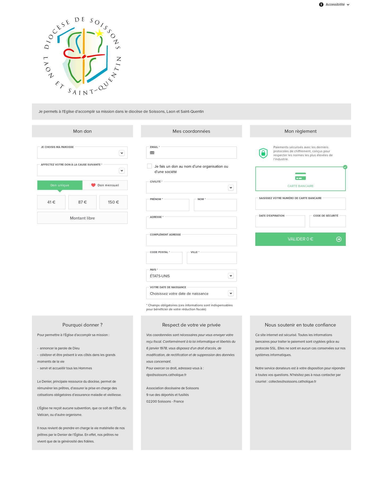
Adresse (157, 217)
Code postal (160, 252)
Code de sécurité (325, 215)
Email (155, 147)
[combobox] (82, 153)
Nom (202, 199)
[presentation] (60, 185)
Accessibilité (335, 4)
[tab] (59, 185)
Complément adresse (165, 234)
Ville (195, 252)
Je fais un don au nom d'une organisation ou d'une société (191, 169)
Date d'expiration (271, 215)
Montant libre (67, 218)
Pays (154, 269)
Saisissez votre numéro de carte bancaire (290, 198)
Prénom (156, 199)
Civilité (156, 181)
